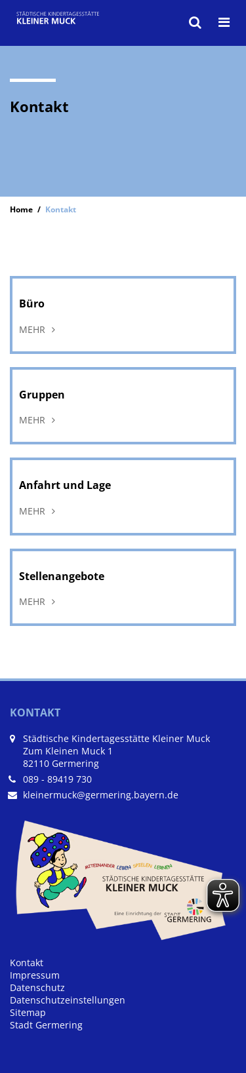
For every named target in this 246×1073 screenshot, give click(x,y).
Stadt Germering (46, 1025)
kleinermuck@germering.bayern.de (100, 795)
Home (21, 209)
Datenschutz (37, 987)
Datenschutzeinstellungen (67, 1000)
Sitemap (28, 1012)
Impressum (35, 975)
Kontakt (26, 962)
